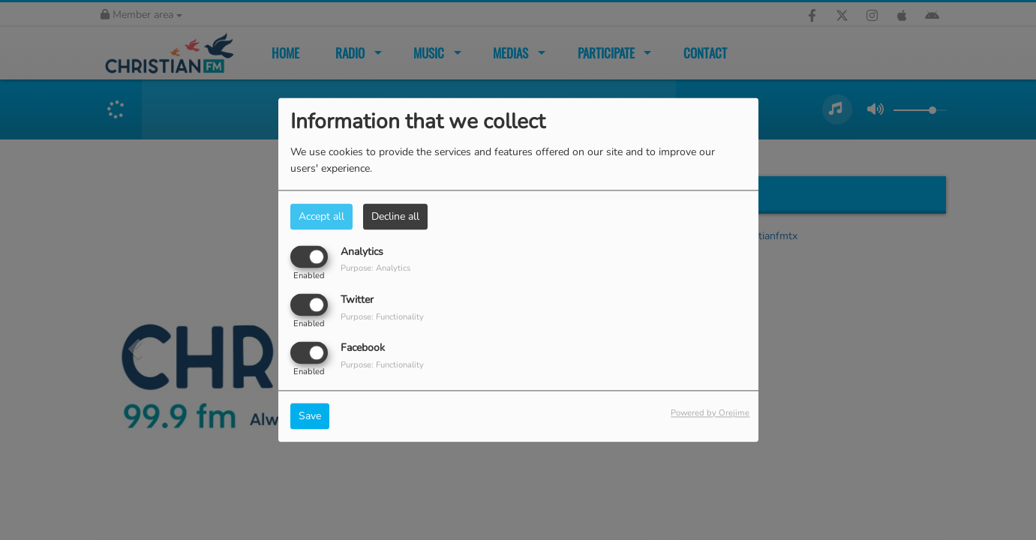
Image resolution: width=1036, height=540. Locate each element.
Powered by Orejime (710, 413)
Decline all (395, 216)
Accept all (321, 216)
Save (310, 417)
